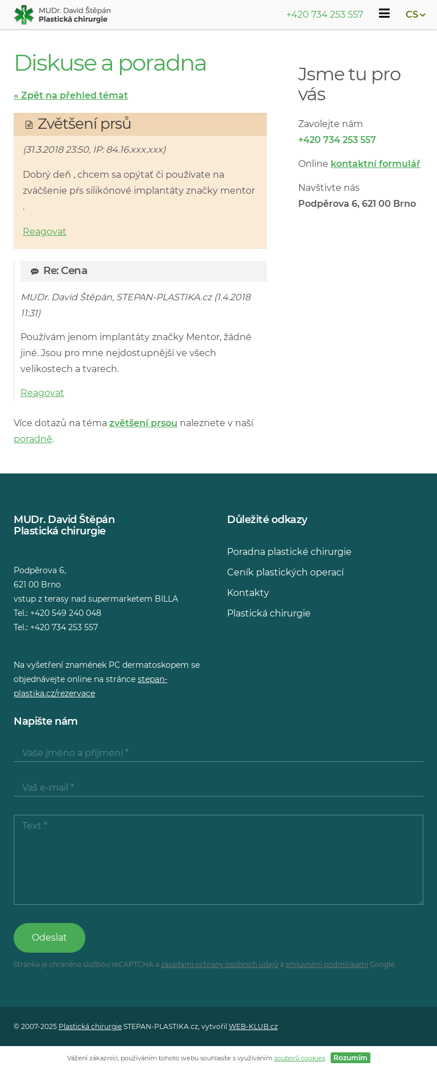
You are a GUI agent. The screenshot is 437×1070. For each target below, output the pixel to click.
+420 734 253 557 (324, 14)
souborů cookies (299, 1058)
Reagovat (45, 231)
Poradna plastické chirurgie (289, 551)
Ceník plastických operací (285, 572)
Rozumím (350, 1057)
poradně (33, 439)
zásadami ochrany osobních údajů (219, 964)
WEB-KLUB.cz (253, 1026)
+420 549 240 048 (65, 613)
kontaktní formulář (375, 163)
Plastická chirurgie (269, 613)
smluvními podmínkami (327, 964)
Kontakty (248, 592)
